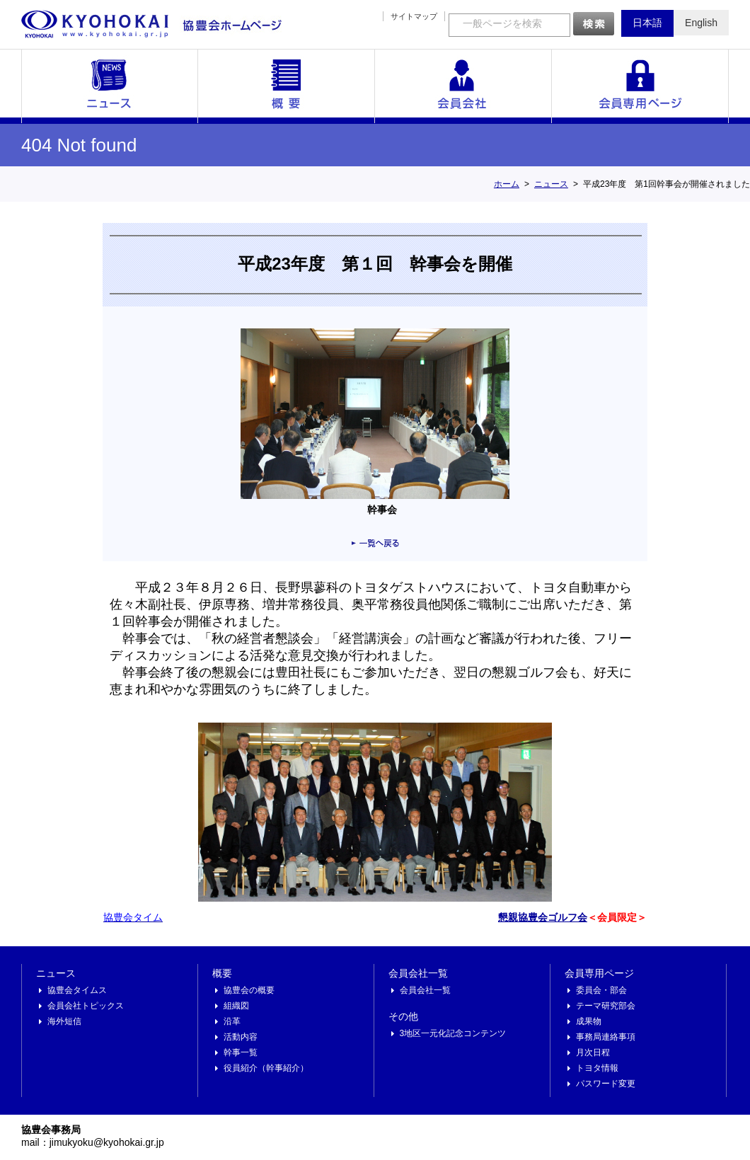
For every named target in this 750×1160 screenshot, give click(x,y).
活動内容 (241, 1037)
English (701, 22)
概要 (286, 86)
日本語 (647, 22)
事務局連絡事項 (605, 1037)
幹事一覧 (241, 1052)
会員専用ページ (640, 86)
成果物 (588, 1021)
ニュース (109, 86)
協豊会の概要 (249, 990)
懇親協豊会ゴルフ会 (542, 917)
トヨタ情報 (597, 1068)
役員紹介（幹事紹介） (266, 1068)
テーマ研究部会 (605, 1006)
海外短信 (64, 1021)
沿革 (232, 1021)
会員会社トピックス (85, 1006)
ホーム (506, 184)
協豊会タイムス (77, 990)
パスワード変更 (605, 1084)
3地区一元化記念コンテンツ (453, 1033)
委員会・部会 (601, 990)
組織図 (236, 1006)
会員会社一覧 (463, 86)
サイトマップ (414, 16)
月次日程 (593, 1052)
